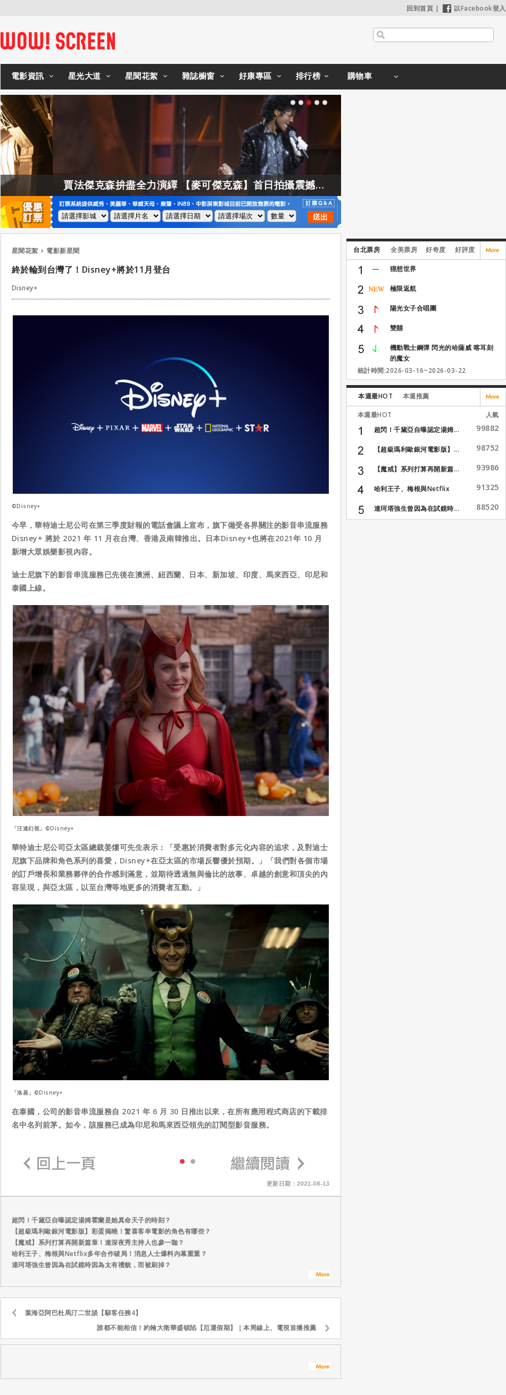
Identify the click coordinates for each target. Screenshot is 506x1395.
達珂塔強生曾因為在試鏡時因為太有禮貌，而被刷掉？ (91, 1264)
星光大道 (84, 75)
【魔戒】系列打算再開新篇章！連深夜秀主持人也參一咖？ (98, 1242)
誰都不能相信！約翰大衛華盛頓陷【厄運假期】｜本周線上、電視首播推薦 (207, 1327)
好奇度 (436, 249)
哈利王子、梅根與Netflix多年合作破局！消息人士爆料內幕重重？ (110, 1253)
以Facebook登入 (474, 8)
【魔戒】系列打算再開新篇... (417, 469)
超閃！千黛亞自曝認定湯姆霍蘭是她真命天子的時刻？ (91, 1220)
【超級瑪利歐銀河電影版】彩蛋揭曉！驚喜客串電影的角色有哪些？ (111, 1231)
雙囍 (396, 327)
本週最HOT (375, 396)
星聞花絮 (141, 75)
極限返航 (403, 288)
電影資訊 (27, 75)
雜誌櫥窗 (198, 75)
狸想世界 (403, 268)
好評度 (465, 249)
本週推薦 (416, 396)
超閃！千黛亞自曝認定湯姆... (417, 429)
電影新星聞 (63, 250)
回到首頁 (420, 8)
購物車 (359, 75)
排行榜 (308, 75)
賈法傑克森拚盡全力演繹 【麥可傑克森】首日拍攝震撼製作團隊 (244, 185)
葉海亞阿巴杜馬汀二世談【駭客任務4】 (83, 1312)
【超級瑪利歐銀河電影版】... (417, 449)
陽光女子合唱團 (413, 308)
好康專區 (255, 75)
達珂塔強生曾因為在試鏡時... (417, 508)
